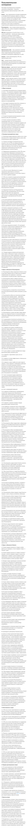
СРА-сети (18, 793)
